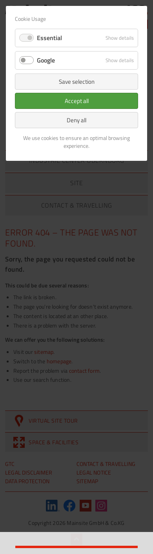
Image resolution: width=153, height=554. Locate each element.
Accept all (77, 100)
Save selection (77, 81)
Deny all (76, 120)
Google (46, 60)
